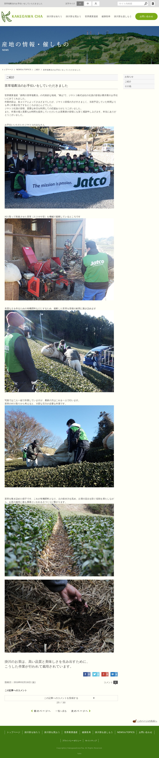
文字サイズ (70, 3)
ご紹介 (128, 81)
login (153, 3)
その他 (129, 86)
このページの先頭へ (147, 721)
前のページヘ (42, 711)
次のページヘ (79, 711)
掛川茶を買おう (73, 16)
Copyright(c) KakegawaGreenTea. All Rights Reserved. (79, 748)
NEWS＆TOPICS (126, 732)
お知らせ (129, 76)
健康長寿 (106, 16)
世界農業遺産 (91, 16)
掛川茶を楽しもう (123, 16)
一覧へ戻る (61, 711)
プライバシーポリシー (71, 741)
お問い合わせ (146, 16)
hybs (79, 753)
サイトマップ (91, 741)
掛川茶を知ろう (54, 16)
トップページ (13, 732)
